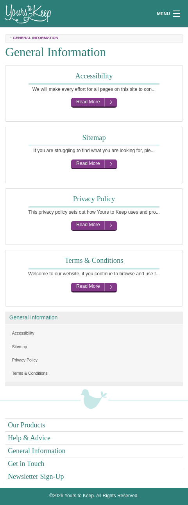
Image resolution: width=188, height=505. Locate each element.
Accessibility (23, 333)
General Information (33, 317)
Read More (88, 102)
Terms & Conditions (30, 373)
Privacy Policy (25, 360)
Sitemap (19, 346)
